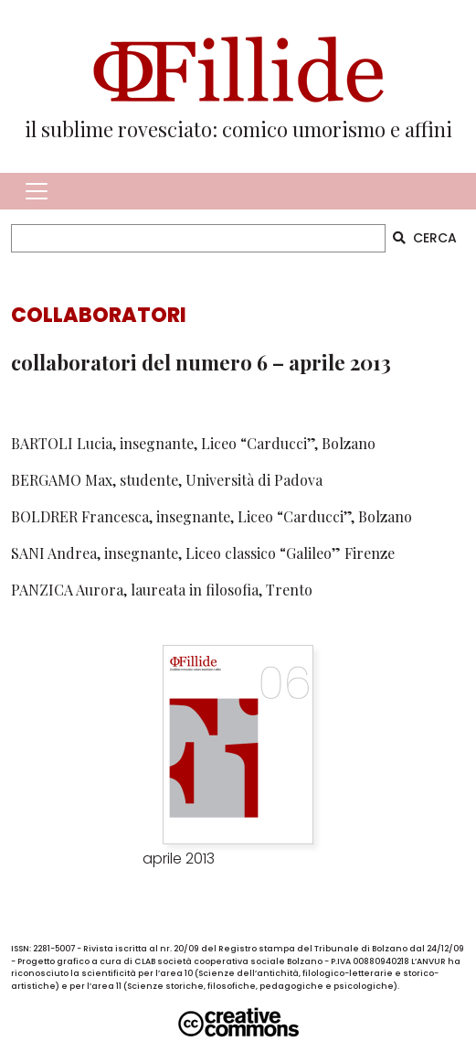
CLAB (144, 961)
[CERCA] (198, 238)
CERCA (425, 238)
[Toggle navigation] (36, 191)
